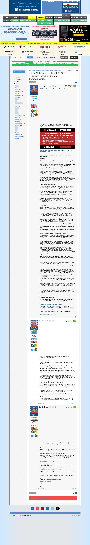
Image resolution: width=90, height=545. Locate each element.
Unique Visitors (11, 43)
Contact (12, 513)
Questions (17, 113)
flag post (75, 317)
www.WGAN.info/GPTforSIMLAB (47, 307)
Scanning (16, 99)
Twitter (36, 105)
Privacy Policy (76, 513)
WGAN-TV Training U (66, 16)
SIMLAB (51, 70)
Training (63, 63)
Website (34, 98)
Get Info (10, 49)
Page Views (38, 43)
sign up (74, 57)
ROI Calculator (41, 20)
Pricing (16, 117)
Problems (16, 108)
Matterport (22, 63)
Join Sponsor (74, 20)
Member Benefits (24, 20)
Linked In (32, 105)
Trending (16, 81)
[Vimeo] (52, 508)
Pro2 (27, 65)
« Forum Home (33, 82)
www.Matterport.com (45, 151)
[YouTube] (42, 508)
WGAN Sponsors (66, 20)
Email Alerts (71, 70)
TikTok (34, 107)
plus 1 (66, 86)
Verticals (72, 63)
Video (16, 87)
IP (73, 317)
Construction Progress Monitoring (38, 70)
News (16, 106)
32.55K (35, 96)
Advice (16, 89)
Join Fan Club (49, 20)
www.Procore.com (67, 150)
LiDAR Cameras (36, 63)
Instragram (36, 107)
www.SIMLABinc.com (45, 150)
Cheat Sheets (58, 63)
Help (16, 513)
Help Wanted (17, 91)
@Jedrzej (42, 314)
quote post (53, 86)
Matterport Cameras (28, 63)
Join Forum (15, 20)
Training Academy (58, 17)
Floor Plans (17, 125)
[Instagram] (37, 508)
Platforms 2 (53, 63)
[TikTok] (58, 508)
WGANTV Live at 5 (18, 136)
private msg (50, 86)
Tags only (44, 57)
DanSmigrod (43, 86)
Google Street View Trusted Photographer (36, 111)
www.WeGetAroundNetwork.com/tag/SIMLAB (50, 304)
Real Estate (17, 119)
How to (16, 97)
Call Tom (49, 23)
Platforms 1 (48, 63)
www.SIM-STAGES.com (56, 150)
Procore (47, 70)
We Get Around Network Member (36, 115)
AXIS (30, 65)
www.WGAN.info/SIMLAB (46, 302)
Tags (16, 83)
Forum (15, 17)
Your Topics (17, 77)
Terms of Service (68, 513)
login (64, 57)
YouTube (32, 107)
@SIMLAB (53, 314)
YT (76, 70)
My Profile (24, 17)
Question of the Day (18, 115)
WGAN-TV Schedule (7, 20)
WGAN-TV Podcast (75, 17)
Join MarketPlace (83, 20)
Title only (37, 57)
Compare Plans (32, 20)
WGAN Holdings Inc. (28, 515)
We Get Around (15, 515)
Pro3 (18, 65)
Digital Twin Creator (18, 123)
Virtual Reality (17, 121)
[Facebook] (32, 508)
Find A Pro (32, 17)
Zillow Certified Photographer (32, 115)
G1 (77, 65)
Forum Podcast (83, 17)
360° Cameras (42, 63)
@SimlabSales (47, 314)
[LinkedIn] (47, 508)
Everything (51, 57)
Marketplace (41, 17)
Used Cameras (49, 17)
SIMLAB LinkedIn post (52, 453)
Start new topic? (45, 498)
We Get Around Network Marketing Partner (56, 88)
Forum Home (17, 75)
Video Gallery (17, 79)
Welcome (17, 63)
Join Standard (58, 20)
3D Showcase (17, 95)
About (7, 17)
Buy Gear (41, 23)
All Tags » (16, 138)
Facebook (34, 105)
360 (15, 93)
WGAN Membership (45, 66)
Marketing (68, 63)
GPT (54, 306)
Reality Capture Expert (19, 102)
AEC (30, 70)
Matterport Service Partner (32, 111)
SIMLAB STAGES (57, 70)
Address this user (55, 86)
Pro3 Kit (22, 65)
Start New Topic (18, 71)
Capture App (17, 134)
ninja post (78, 515)
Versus (16, 127)
